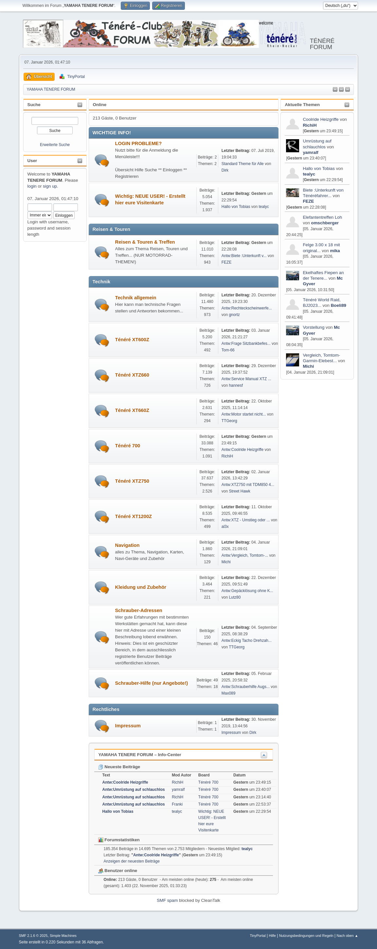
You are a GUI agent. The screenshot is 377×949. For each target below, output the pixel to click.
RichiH (309, 125)
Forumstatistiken (119, 839)
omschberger (325, 222)
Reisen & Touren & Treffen (145, 242)
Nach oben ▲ (347, 936)
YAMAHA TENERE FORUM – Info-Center (140, 754)
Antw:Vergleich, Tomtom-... (245, 555)
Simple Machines (63, 936)
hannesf (236, 385)
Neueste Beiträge (119, 766)
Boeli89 (338, 305)
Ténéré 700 (127, 445)
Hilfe (272, 936)
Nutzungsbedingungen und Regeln (306, 936)
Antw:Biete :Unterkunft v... (244, 255)
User (32, 160)
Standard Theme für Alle (243, 163)
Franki (177, 804)
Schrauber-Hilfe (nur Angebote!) (151, 683)
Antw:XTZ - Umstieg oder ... (246, 520)
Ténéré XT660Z (132, 410)
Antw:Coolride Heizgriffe (242, 449)
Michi (308, 366)
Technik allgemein (135, 297)
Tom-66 (228, 350)
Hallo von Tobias (319, 168)
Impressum (128, 725)
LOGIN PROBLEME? (138, 143)
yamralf (310, 152)
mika (335, 250)
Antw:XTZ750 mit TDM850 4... (248, 484)
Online (99, 104)
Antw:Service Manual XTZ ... (246, 379)
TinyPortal (257, 936)
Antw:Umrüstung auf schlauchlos (133, 789)
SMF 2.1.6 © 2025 (33, 936)
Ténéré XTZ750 (132, 481)
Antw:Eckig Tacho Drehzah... (247, 640)
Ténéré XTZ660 (132, 375)
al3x (225, 526)
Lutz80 (235, 597)
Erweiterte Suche (55, 144)
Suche (34, 104)
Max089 (229, 693)
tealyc (309, 174)
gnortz (234, 314)
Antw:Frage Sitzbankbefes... (246, 343)
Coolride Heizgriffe (320, 119)
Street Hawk (239, 491)
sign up (50, 186)
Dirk (225, 170)
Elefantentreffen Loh (322, 217)
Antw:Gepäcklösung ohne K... (247, 590)
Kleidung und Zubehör (140, 587)
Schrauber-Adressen (138, 610)
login (32, 186)
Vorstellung (313, 327)
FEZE (308, 201)
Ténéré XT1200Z (133, 516)
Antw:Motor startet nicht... (244, 414)
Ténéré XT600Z (132, 339)
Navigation (127, 545)
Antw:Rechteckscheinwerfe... (247, 308)
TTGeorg (229, 421)
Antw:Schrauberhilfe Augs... (246, 686)
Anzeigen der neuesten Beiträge (132, 861)
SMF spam (167, 900)
